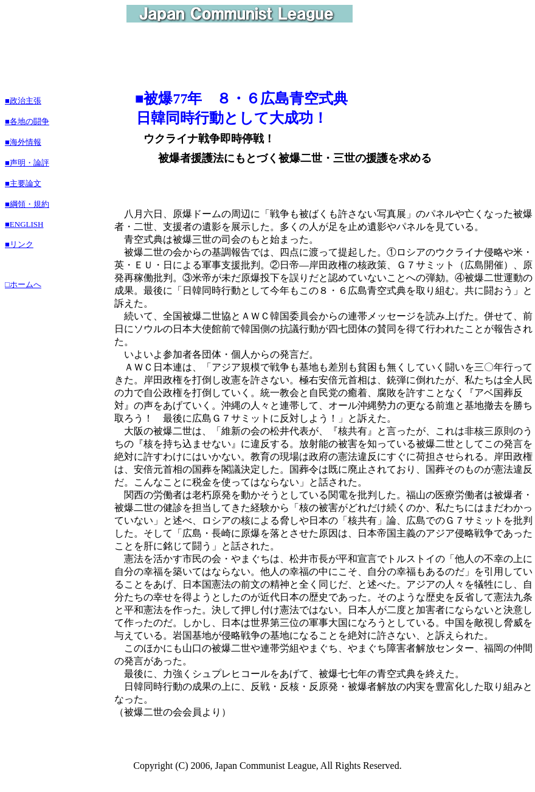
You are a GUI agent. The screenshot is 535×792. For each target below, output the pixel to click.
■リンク (19, 244)
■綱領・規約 (27, 204)
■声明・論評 (27, 162)
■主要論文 (23, 183)
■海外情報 (23, 142)
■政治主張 (23, 100)
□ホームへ (23, 284)
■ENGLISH (24, 224)
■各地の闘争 (27, 121)
